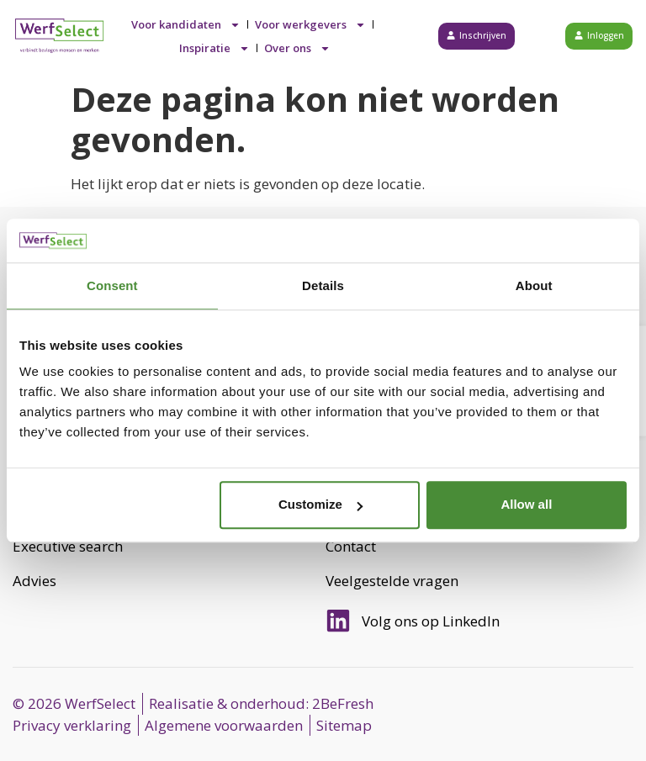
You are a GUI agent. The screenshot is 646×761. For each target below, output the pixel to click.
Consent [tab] (112, 285)
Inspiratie (214, 48)
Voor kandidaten (186, 24)
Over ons (297, 48)
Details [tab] (323, 285)
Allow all (526, 505)
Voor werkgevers (310, 24)
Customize (320, 505)
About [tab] (534, 285)
